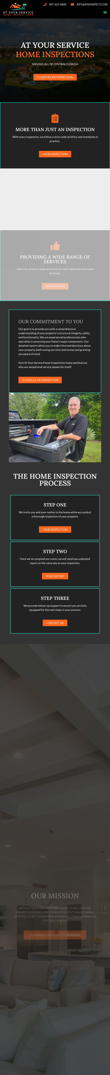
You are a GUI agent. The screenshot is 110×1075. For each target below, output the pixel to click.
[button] (105, 12)
